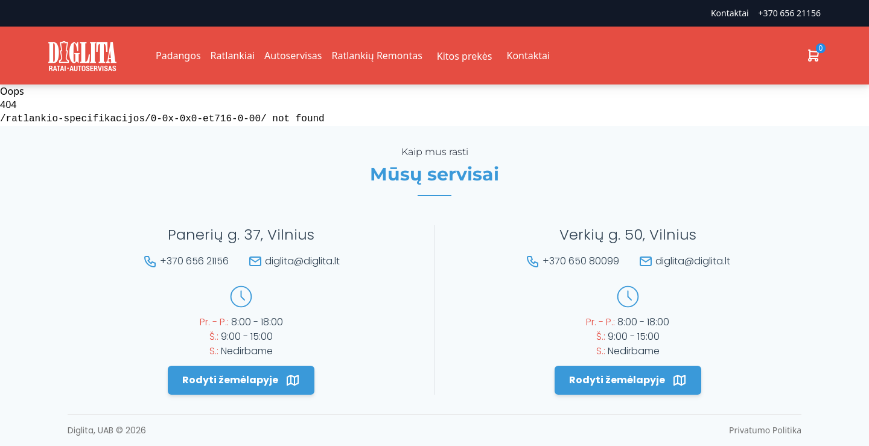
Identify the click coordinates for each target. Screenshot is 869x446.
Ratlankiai (233, 55)
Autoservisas (293, 55)
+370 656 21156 (790, 13)
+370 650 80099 (581, 261)
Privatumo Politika (765, 430)
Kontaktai (730, 13)
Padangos (178, 55)
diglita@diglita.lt (302, 261)
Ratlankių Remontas (376, 55)
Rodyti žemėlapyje (241, 380)
